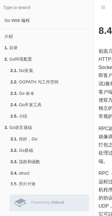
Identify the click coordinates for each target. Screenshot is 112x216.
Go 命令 (22, 93)
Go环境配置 (18, 59)
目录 (11, 47)
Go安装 (21, 70)
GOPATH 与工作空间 (34, 82)
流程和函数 (25, 161)
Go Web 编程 (17, 20)
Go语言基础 (18, 127)
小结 (18, 116)
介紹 (8, 36)
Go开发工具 (26, 104)
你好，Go (23, 138)
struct (20, 173)
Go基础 (21, 150)
